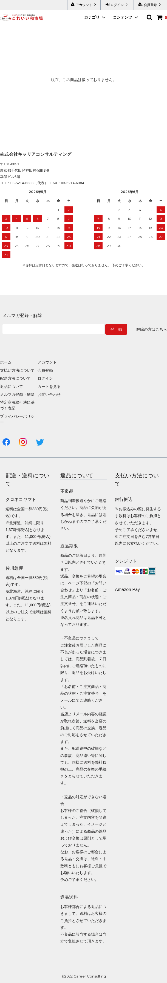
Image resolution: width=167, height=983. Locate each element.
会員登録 (150, 4)
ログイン (117, 4)
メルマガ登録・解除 (17, 394)
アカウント (84, 4)
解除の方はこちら (151, 329)
